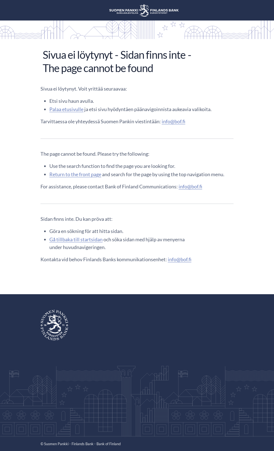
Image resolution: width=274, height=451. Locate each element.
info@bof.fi (173, 121)
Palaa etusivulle (66, 109)
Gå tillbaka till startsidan (76, 239)
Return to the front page (75, 174)
